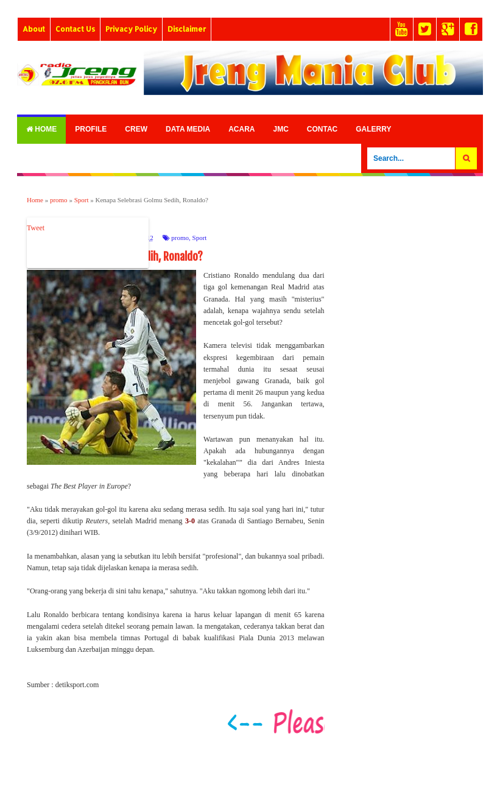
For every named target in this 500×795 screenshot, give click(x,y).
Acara (241, 129)
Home (41, 129)
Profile (91, 129)
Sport (199, 237)
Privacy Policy (131, 29)
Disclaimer (186, 29)
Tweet (35, 228)
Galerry (373, 129)
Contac (322, 129)
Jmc (280, 129)
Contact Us (75, 29)
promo (180, 237)
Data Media (188, 129)
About (34, 29)
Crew (136, 129)
